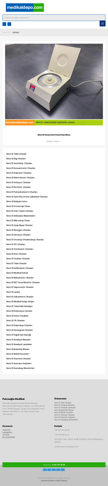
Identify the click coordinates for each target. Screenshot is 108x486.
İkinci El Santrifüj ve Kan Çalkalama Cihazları (27, 196)
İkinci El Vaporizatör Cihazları (20, 287)
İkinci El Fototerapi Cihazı (18, 206)
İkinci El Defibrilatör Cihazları (19, 268)
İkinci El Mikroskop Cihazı (18, 220)
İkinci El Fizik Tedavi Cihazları (19, 211)
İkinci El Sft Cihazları (15, 244)
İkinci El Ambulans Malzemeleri (20, 215)
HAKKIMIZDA (7, 432)
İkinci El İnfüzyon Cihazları (18, 182)
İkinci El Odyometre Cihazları (20, 296)
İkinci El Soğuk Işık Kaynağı (18, 334)
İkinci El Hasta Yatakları (17, 315)
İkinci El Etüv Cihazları (16, 253)
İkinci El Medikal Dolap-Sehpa (20, 301)
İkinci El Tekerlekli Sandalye (19, 306)
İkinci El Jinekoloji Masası (17, 349)
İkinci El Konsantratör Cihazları (20, 168)
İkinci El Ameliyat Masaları (18, 339)
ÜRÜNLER (16, 33)
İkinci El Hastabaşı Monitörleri (20, 368)
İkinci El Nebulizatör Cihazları (20, 277)
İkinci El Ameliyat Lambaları (19, 344)
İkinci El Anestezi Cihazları (18, 358)
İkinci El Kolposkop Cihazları (19, 325)
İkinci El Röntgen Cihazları (18, 230)
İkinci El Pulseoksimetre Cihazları (21, 192)
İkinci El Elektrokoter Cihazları (20, 177)
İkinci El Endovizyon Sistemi (19, 311)
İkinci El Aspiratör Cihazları (18, 172)
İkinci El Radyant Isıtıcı (16, 201)
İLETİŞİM (5, 435)
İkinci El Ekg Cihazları (16, 158)
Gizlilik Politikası (61, 480)
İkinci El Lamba (13, 292)
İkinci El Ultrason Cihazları (18, 234)
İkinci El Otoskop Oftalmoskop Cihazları (25, 239)
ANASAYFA (6, 33)
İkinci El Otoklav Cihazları (18, 258)
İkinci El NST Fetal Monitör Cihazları (23, 282)
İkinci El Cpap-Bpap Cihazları (19, 225)
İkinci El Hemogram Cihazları (19, 330)
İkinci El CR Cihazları (15, 320)
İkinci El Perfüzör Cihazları (18, 187)
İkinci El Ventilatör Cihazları (19, 163)
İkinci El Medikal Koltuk (17, 272)
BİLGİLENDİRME (8, 437)
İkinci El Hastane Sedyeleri (18, 363)
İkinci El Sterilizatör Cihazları (19, 249)
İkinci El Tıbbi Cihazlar (16, 153)
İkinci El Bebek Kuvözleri (17, 353)
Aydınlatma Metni (48, 480)
